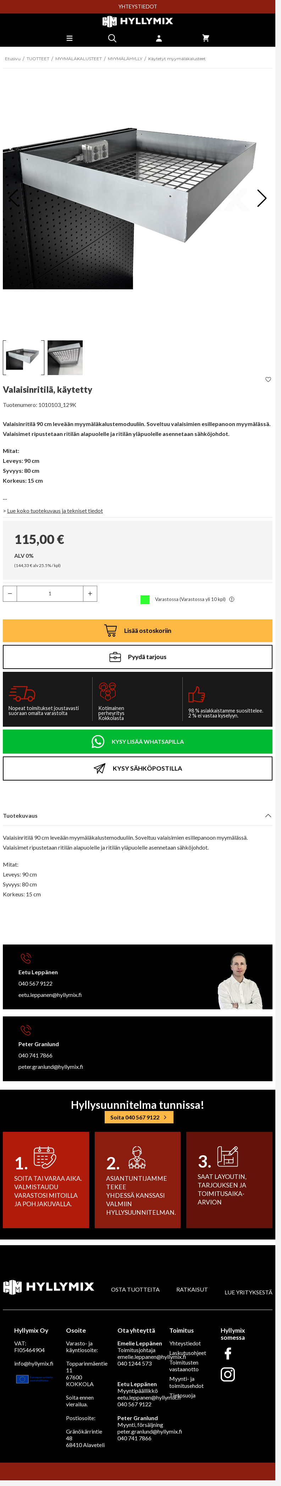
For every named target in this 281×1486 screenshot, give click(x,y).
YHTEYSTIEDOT (138, 6)
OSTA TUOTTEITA (135, 1289)
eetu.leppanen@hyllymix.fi (50, 994)
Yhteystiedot (185, 1343)
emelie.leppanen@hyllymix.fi (151, 1356)
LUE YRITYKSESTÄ (248, 1292)
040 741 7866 (35, 1055)
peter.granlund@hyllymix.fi (50, 1066)
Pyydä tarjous (137, 657)
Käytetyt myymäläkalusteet (177, 58)
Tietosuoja (182, 1395)
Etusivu (13, 58)
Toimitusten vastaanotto (184, 1365)
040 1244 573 (134, 1363)
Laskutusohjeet (187, 1352)
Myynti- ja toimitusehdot (186, 1382)
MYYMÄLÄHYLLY (125, 58)
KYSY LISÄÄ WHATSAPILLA (148, 741)
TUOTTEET (38, 58)
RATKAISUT (192, 1289)
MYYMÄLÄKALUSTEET (78, 58)
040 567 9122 (35, 983)
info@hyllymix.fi (34, 1363)
